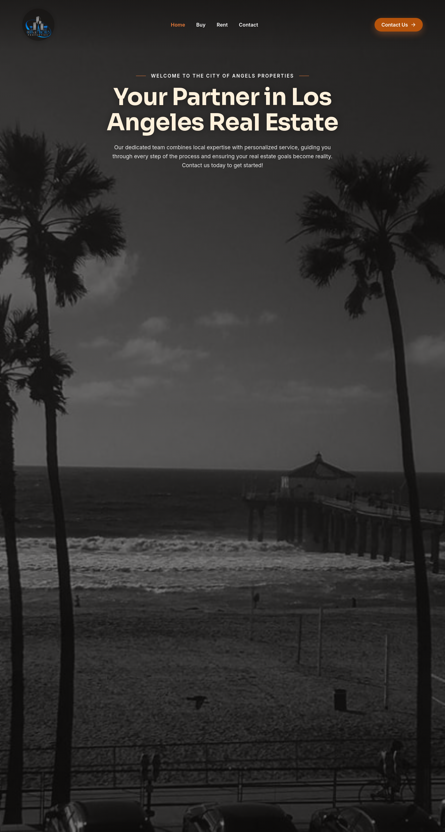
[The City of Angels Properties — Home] (38, 25)
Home (178, 25)
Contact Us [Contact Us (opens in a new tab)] (398, 25)
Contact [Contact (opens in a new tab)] (248, 25)
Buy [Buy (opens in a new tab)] (201, 25)
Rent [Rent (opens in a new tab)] (222, 25)
